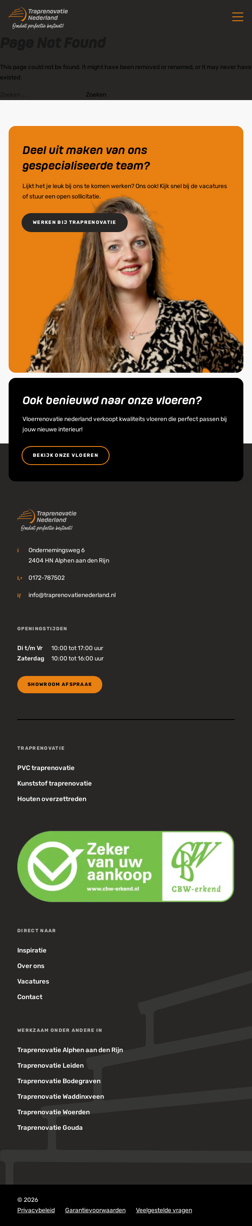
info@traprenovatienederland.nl (72, 595)
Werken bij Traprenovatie (75, 222)
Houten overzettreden (51, 799)
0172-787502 (46, 578)
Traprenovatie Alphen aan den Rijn (70, 1050)
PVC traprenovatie (46, 768)
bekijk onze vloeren (65, 455)
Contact (29, 997)
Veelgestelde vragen (164, 1210)
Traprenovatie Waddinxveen (60, 1096)
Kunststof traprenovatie (54, 783)
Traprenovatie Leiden (50, 1065)
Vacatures (33, 981)
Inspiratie (32, 950)
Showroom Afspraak (60, 684)
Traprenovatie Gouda (50, 1128)
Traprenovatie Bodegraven (59, 1081)
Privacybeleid (36, 1210)
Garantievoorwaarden (95, 1210)
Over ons (30, 966)
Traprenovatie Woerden (53, 1112)
